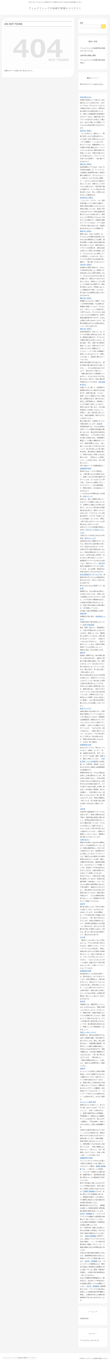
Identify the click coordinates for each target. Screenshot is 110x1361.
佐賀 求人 (101, 563)
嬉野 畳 (82, 653)
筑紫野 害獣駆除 (89, 1191)
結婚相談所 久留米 (86, 1158)
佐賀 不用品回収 (88, 625)
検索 (81, 23)
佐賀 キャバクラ (90, 538)
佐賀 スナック (88, 496)
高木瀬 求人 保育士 (86, 198)
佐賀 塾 (82, 904)
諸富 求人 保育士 (86, 329)
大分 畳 (82, 937)
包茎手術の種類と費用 (88, 55)
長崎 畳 (82, 1068)
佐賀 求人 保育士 (86, 131)
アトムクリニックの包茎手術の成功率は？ (92, 61)
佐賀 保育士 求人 (86, 97)
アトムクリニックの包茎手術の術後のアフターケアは (92, 49)
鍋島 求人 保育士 (86, 164)
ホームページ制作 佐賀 (88, 1102)
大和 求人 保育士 (86, 265)
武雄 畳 (99, 424)
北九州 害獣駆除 (93, 1286)
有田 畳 (82, 1001)
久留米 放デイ (85, 840)
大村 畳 (82, 809)
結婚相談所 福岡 (85, 971)
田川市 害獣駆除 (86, 1214)
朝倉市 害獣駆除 (90, 1236)
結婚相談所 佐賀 (85, 745)
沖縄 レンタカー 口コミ (88, 1032)
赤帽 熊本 (83, 613)
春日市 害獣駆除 (91, 1261)
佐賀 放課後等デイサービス (89, 574)
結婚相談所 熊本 (85, 468)
